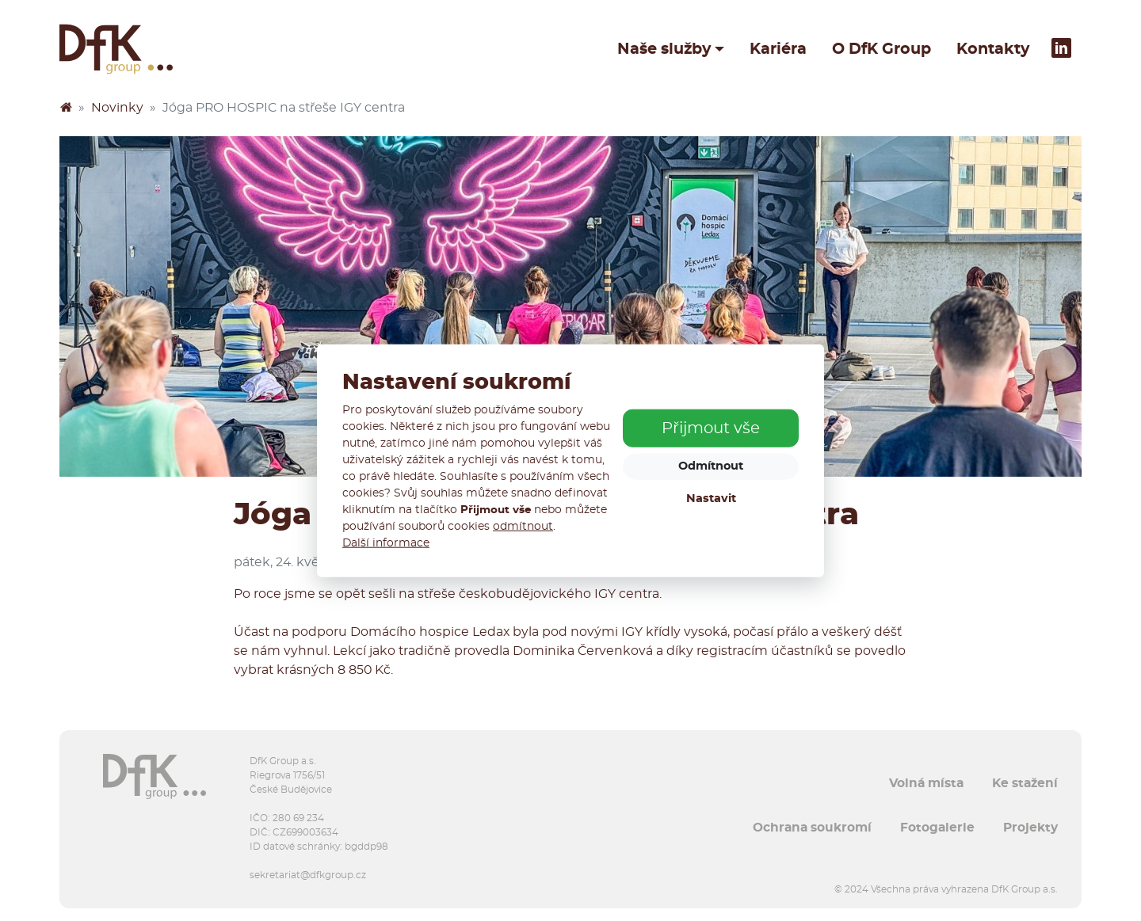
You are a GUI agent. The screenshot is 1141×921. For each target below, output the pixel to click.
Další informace (385, 543)
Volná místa (926, 783)
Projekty (1030, 827)
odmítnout (523, 526)
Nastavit (711, 498)
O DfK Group (881, 49)
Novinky (117, 107)
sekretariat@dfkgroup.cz (308, 875)
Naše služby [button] (664, 49)
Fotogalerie (937, 827)
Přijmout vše (711, 428)
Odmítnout (710, 466)
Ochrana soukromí (812, 827)
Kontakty (992, 49)
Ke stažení (1025, 783)
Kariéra (778, 49)
